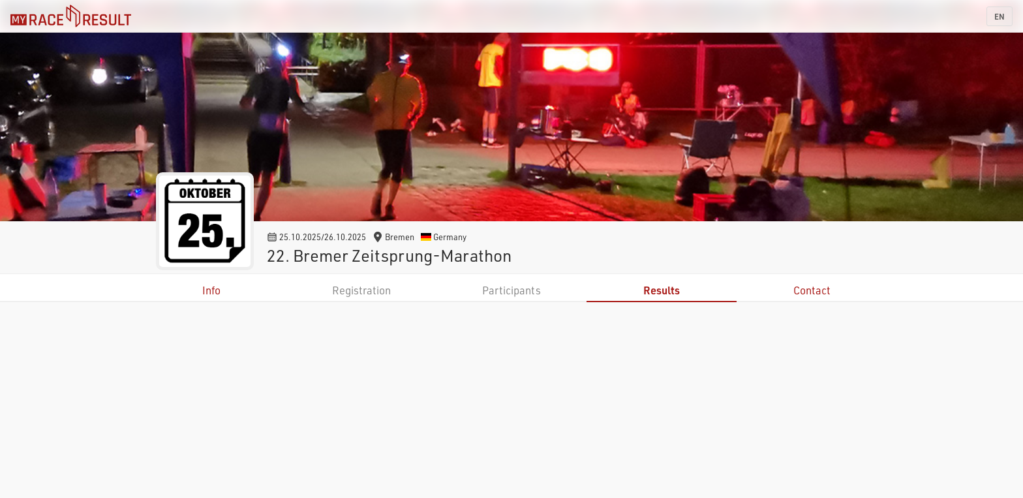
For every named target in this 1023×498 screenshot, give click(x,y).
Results (661, 290)
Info (211, 290)
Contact (812, 290)
